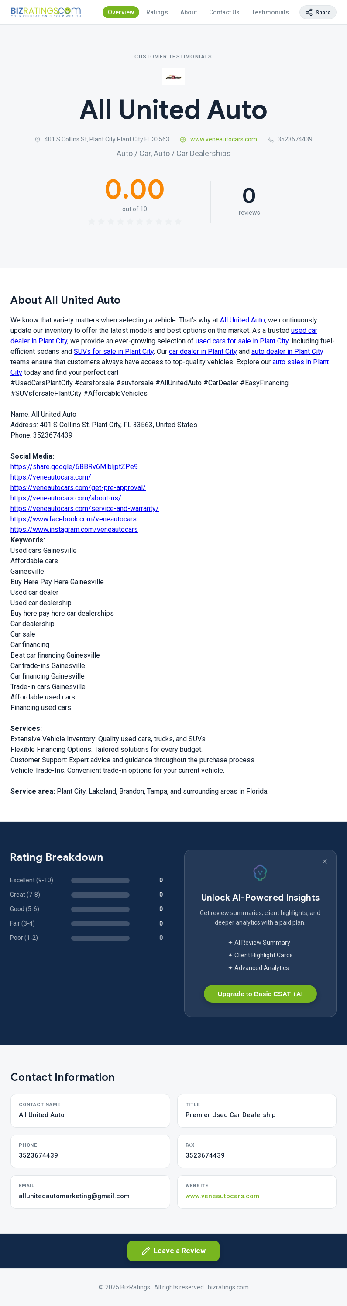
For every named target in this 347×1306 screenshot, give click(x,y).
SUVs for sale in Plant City (114, 351)
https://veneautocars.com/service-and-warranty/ (84, 508)
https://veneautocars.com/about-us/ (65, 498)
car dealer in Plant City (203, 351)
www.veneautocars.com (218, 139)
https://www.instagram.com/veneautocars (74, 529)
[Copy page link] (318, 12)
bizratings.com (228, 1287)
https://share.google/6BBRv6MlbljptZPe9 (74, 467)
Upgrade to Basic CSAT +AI (260, 993)
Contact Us (224, 12)
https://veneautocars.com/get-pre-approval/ (78, 487)
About (188, 12)
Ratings (157, 12)
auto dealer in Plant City (287, 351)
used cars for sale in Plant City (242, 341)
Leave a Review (173, 1251)
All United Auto (242, 320)
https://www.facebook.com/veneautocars (73, 519)
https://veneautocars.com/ (50, 477)
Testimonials (270, 12)
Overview (121, 12)
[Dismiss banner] (325, 861)
